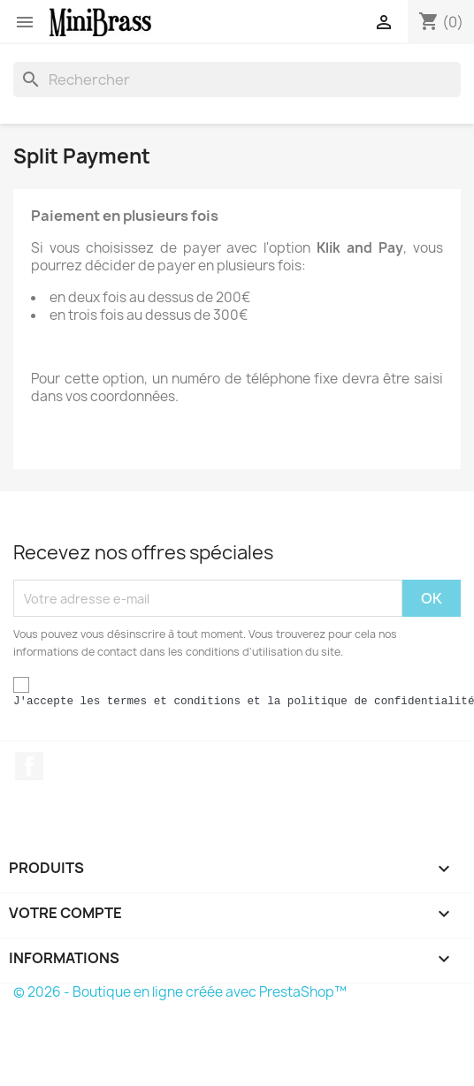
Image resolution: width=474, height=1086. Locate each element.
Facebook (29, 766)
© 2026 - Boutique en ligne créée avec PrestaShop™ (180, 992)
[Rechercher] (237, 79)
